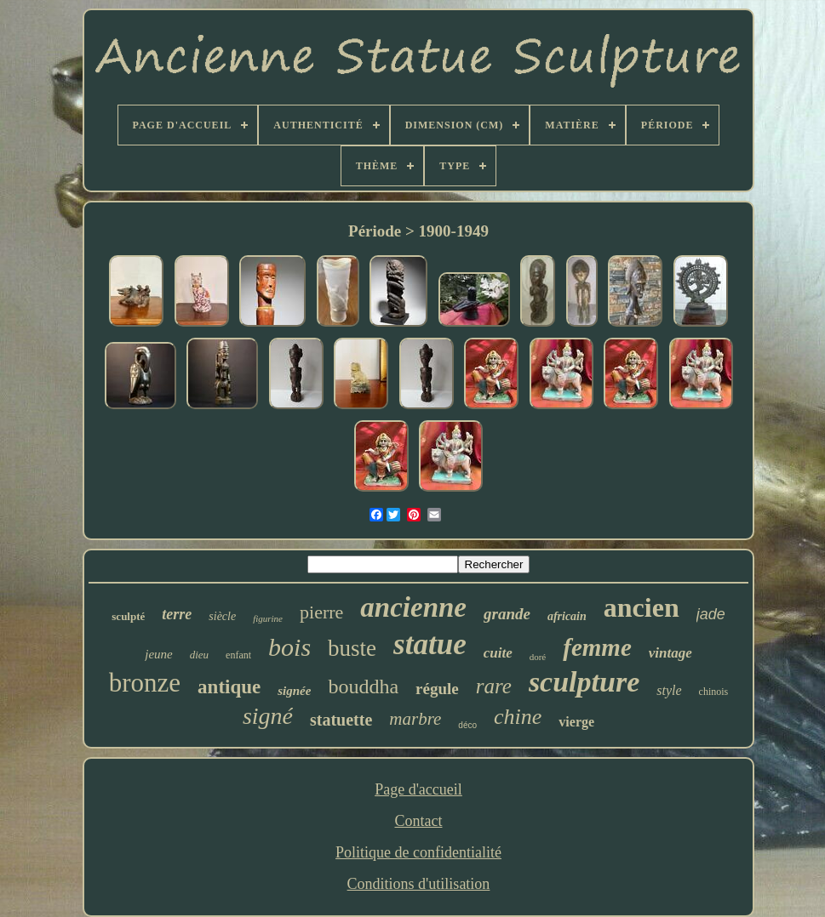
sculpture (584, 682)
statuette (341, 719)
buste (352, 648)
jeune (158, 654)
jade (710, 614)
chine (517, 716)
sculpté (128, 616)
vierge (576, 722)
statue (430, 644)
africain (567, 616)
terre (177, 614)
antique (229, 687)
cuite (498, 653)
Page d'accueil (418, 789)
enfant (238, 655)
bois (289, 647)
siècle (222, 616)
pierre (321, 612)
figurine (268, 618)
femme (597, 647)
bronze (144, 683)
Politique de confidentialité (418, 852)
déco (467, 725)
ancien (641, 607)
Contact (418, 820)
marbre (415, 719)
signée (294, 691)
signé (268, 716)
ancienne (413, 607)
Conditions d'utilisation (418, 883)
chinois (714, 692)
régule (437, 689)
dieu (199, 654)
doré (538, 657)
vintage (670, 653)
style (668, 690)
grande (507, 614)
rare (494, 686)
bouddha (363, 686)
